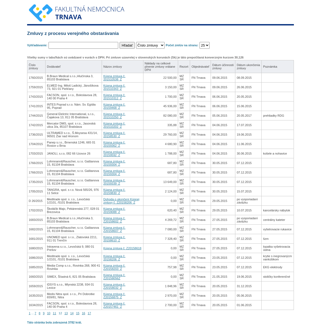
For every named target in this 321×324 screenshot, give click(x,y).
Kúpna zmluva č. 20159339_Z (114, 182)
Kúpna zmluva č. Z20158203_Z (114, 267)
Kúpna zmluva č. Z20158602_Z (114, 220)
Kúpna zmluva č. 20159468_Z (114, 106)
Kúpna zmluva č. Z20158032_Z (114, 286)
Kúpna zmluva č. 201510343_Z (114, 87)
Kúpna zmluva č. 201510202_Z (114, 125)
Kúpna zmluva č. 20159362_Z (114, 144)
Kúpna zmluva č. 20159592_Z (114, 153)
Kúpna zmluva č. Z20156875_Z (114, 295)
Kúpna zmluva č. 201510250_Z (114, 115)
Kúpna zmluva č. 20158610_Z (114, 238)
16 (83, 313)
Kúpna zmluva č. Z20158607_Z (114, 229)
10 (48, 313)
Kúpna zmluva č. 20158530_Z (114, 134)
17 (89, 313)
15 (77, 313)
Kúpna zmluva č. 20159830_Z (114, 191)
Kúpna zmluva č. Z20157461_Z (114, 305)
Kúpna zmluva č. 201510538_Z (114, 77)
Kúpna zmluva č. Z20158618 (122, 248)
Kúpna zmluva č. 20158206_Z (114, 257)
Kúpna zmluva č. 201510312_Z (114, 96)
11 (54, 313)
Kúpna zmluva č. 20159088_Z (114, 210)
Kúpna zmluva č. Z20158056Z (114, 276)
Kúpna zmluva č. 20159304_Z (114, 163)
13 (66, 313)
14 (71, 313)
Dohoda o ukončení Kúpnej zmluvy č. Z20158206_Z (121, 201)
